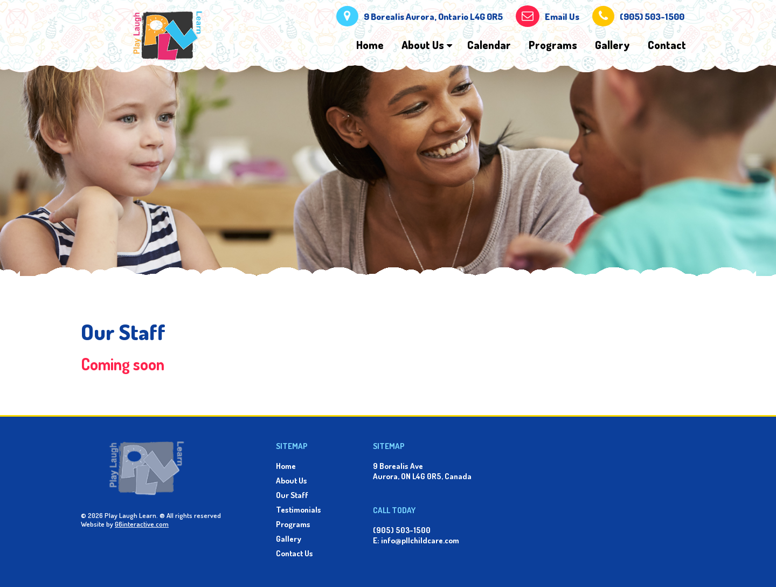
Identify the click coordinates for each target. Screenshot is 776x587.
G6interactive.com (142, 524)
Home (370, 45)
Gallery (612, 45)
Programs (553, 45)
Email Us (562, 16)
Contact (667, 45)
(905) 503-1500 (652, 16)
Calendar (489, 45)
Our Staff (292, 495)
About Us (422, 45)
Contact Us (294, 553)
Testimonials (298, 510)
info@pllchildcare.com (420, 540)
